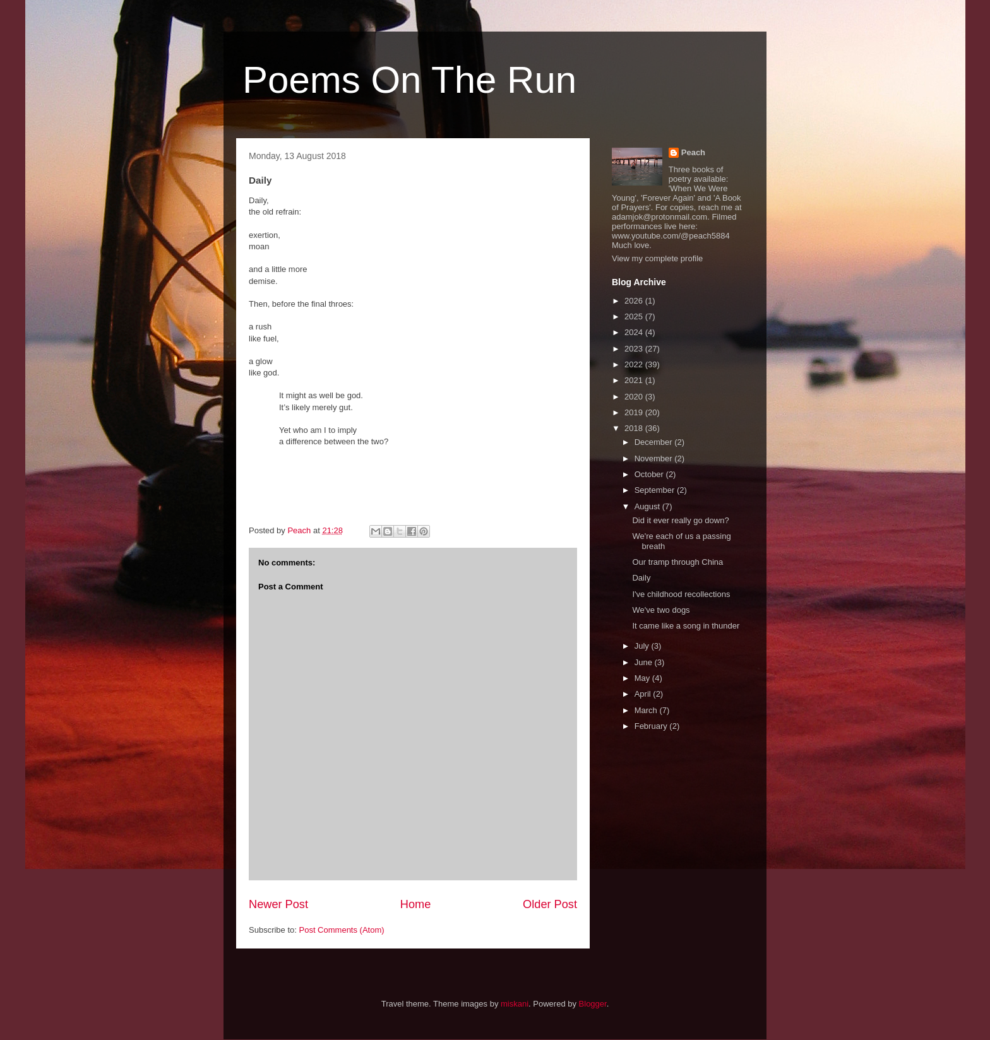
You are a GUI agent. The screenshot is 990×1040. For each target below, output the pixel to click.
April (644, 694)
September (656, 490)
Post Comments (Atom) (342, 930)
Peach (693, 152)
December (655, 442)
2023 (634, 348)
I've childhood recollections (681, 594)
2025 (634, 316)
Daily (641, 577)
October (650, 474)
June (645, 662)
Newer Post (278, 904)
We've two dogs (660, 610)
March (647, 710)
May (643, 678)
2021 (634, 380)
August (648, 506)
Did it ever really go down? (680, 520)
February (652, 726)
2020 (634, 396)
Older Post (550, 904)
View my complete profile (657, 258)
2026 (634, 300)
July (643, 646)
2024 (634, 332)
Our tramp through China (677, 562)
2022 (634, 364)
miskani (514, 1003)
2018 (634, 428)
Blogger (593, 1003)
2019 (634, 412)
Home (415, 904)
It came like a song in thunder (685, 625)
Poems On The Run (409, 80)
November (655, 458)
